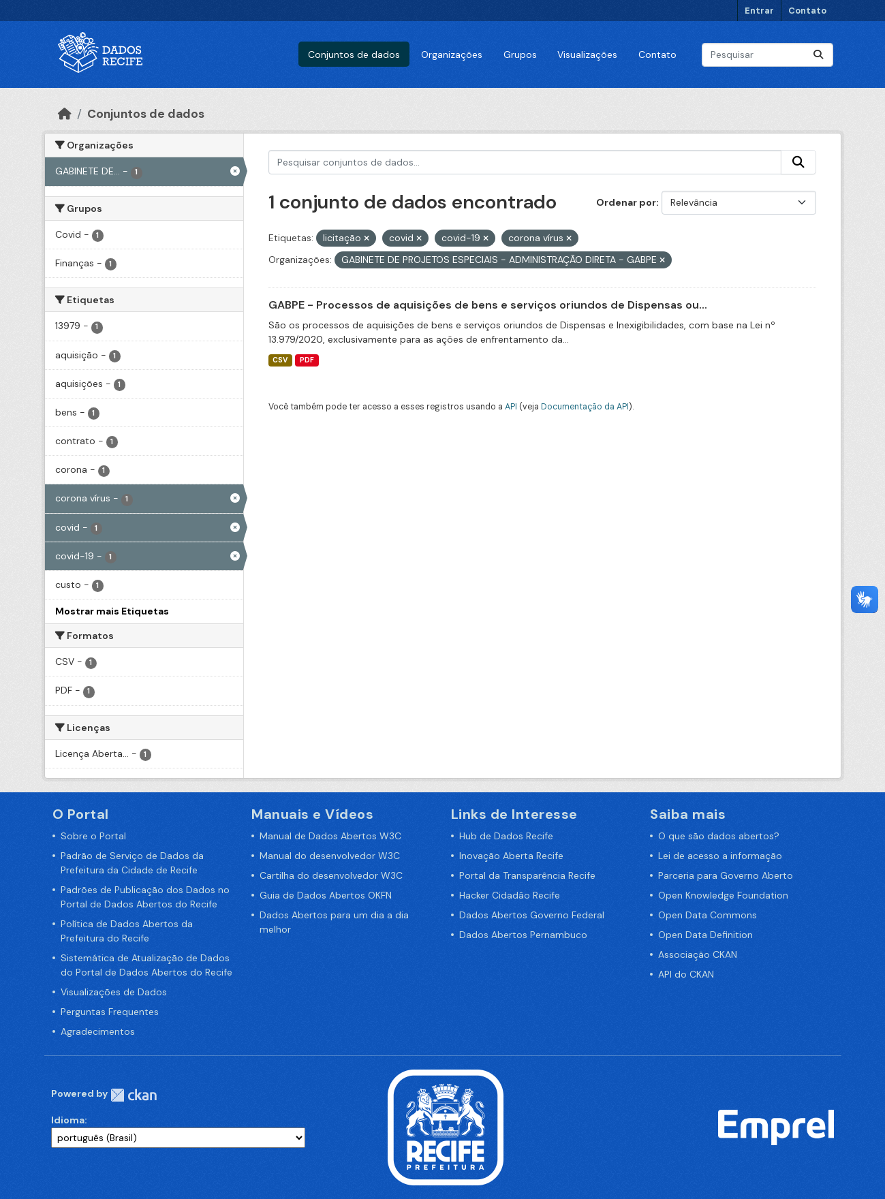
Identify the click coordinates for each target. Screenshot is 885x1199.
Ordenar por (626, 202)
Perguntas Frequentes (110, 1012)
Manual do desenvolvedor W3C (330, 856)
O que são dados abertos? (718, 836)
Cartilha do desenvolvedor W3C (331, 875)
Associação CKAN (697, 954)
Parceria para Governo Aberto (725, 875)
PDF (307, 360)
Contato (807, 10)
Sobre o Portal (93, 836)
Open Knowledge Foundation (723, 895)
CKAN (133, 1095)
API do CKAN (686, 974)
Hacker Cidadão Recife (509, 895)
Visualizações (587, 54)
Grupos (520, 54)
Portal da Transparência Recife (527, 875)
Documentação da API (585, 406)
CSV (280, 360)
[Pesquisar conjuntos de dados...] (767, 55)
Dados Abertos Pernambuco (523, 935)
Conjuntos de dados (354, 54)
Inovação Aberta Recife (511, 856)
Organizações (451, 54)
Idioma (67, 1120)
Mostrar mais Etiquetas (112, 611)
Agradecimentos (98, 1031)
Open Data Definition (705, 935)
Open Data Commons (707, 915)
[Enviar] (818, 55)
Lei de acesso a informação (720, 856)
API (511, 406)
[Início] (65, 113)
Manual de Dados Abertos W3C (330, 836)
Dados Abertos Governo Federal (531, 915)
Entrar (759, 10)
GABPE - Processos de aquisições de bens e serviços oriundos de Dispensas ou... (487, 305)
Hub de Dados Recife (506, 836)
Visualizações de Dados (114, 992)
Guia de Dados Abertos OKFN (326, 895)
